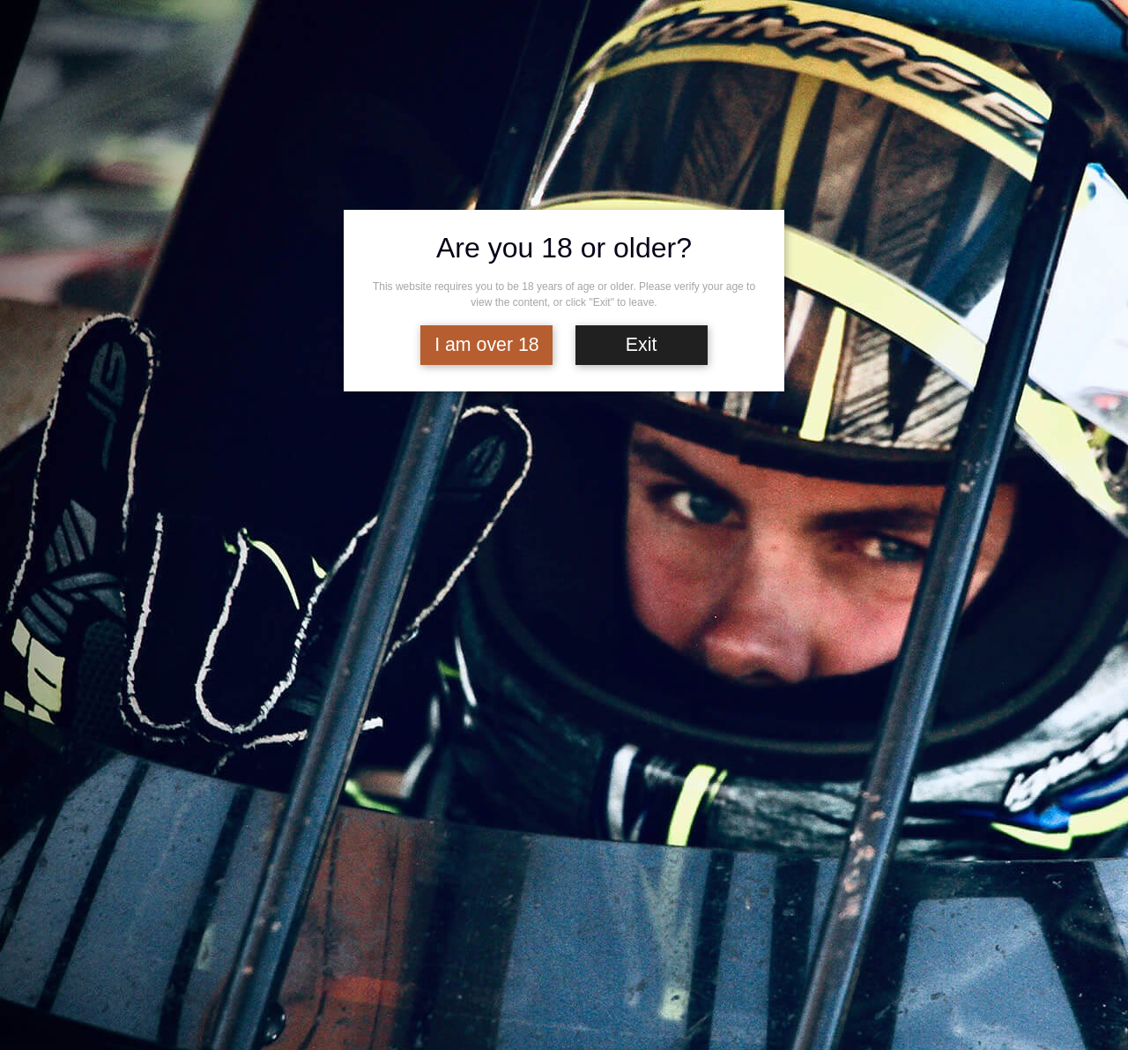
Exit (641, 344)
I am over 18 (486, 344)
